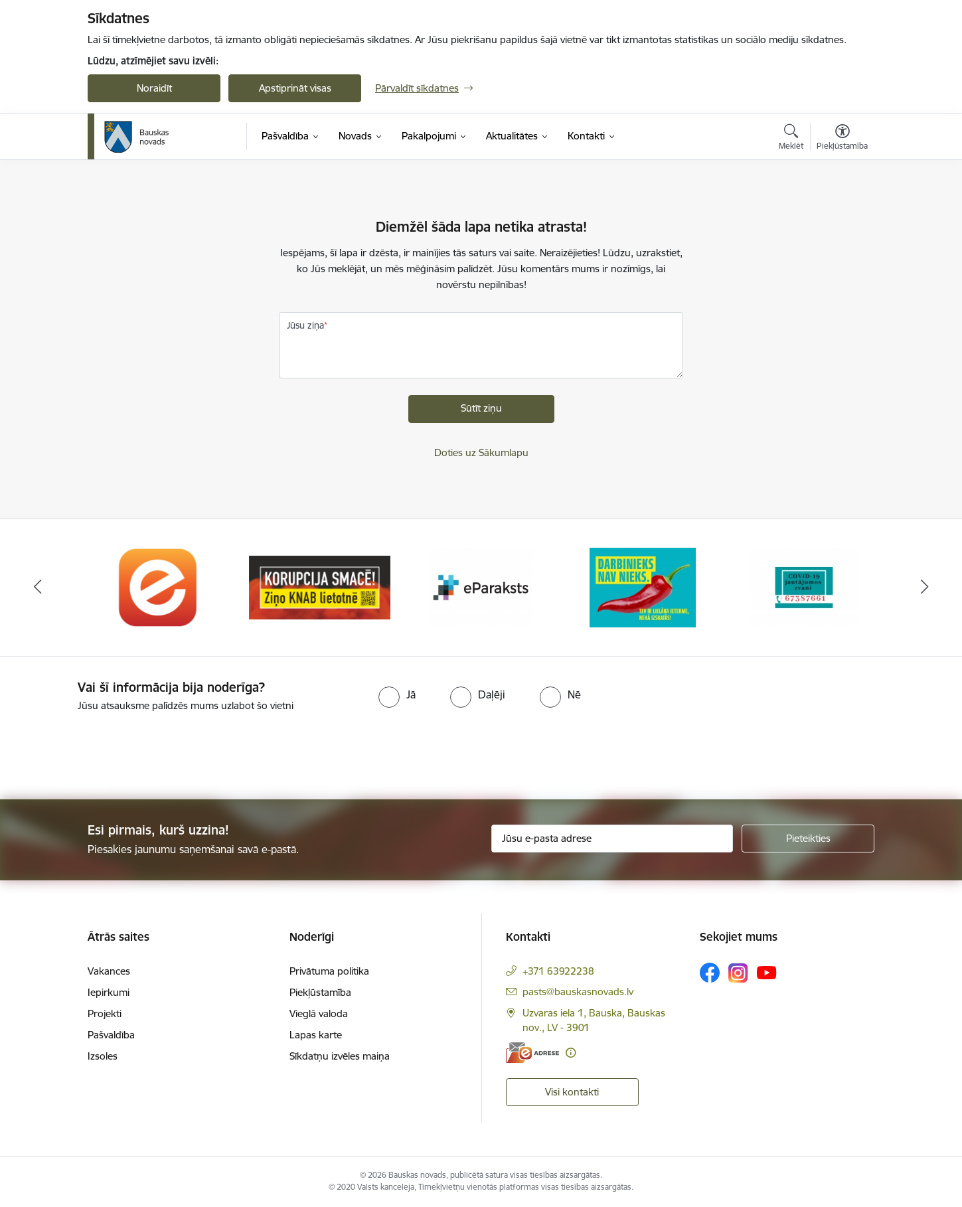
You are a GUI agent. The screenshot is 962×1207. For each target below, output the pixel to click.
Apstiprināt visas (295, 88)
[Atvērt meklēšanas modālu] (791, 139)
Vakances (109, 971)
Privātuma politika (329, 971)
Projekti (104, 1013)
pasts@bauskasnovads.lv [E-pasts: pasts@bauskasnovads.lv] (577, 991)
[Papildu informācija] (571, 1053)
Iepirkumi (108, 992)
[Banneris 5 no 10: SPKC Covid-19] (804, 586)
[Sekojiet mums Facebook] (710, 973)
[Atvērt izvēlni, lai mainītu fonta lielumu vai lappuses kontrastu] (842, 139)
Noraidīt (154, 88)
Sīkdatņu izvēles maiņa (339, 1056)
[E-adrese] (532, 1053)
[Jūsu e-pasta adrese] (612, 838)
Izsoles (103, 1056)
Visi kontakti (572, 1092)
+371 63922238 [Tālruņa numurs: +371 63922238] (558, 971)
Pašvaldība (111, 1034)
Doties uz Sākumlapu (481, 452)
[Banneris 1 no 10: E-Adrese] (158, 586)
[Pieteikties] (808, 838)
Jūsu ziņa (305, 325)
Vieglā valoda (318, 1013)
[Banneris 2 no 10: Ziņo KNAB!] (319, 586)
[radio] (397, 694)
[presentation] (111, 750)
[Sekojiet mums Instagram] (738, 973)
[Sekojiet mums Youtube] (767, 972)
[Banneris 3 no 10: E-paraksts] (481, 586)
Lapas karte (315, 1034)
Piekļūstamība (320, 992)
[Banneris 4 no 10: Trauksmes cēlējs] (643, 586)
